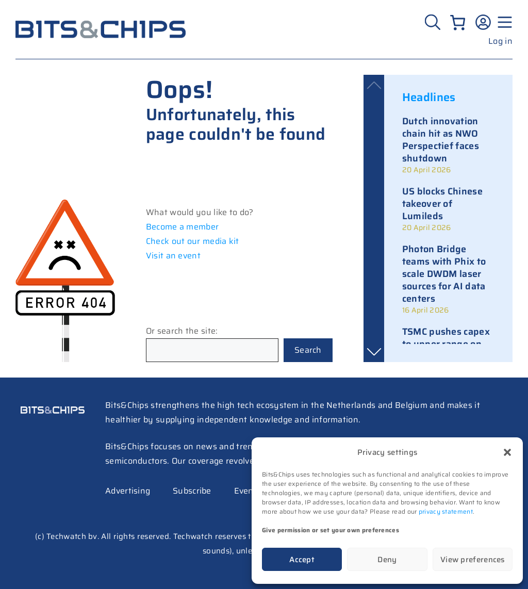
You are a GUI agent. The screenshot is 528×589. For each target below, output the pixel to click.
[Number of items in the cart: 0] (457, 22)
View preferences (472, 559)
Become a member (182, 226)
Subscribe (192, 490)
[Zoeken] (434, 22)
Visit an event (173, 255)
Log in (500, 41)
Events (247, 490)
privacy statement (446, 511)
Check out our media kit (192, 241)
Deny (387, 559)
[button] (507, 452)
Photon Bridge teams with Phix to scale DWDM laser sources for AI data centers (444, 274)
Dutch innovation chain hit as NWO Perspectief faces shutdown (440, 140)
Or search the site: (182, 330)
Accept (302, 559)
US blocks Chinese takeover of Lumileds (442, 203)
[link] (448, 145)
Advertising (127, 490)
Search (308, 349)
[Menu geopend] (503, 22)
